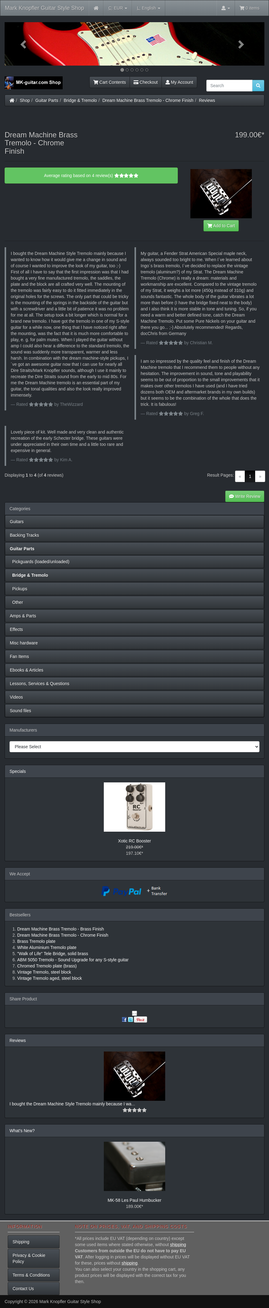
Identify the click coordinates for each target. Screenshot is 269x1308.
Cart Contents (109, 82)
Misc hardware (24, 642)
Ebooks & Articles (26, 670)
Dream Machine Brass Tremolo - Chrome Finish (147, 100)
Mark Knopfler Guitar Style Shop (44, 8)
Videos (16, 697)
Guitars (17, 521)
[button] (24, 44)
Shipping (21, 1241)
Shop (25, 100)
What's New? (22, 1130)
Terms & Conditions (31, 1275)
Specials (18, 771)
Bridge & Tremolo (80, 100)
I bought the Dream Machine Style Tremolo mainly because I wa (70, 1103)
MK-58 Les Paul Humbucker (134, 1200)
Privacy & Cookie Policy (29, 1258)
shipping (178, 1244)
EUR (117, 8)
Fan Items (19, 656)
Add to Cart (221, 225)
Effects (16, 629)
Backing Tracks (24, 535)
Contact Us (23, 1288)
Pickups (18, 588)
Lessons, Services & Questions (39, 683)
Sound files (20, 710)
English (148, 8)
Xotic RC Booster (134, 840)
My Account (179, 82)
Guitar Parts (46, 100)
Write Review (244, 496)
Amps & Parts (23, 615)
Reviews (207, 100)
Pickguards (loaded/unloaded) (39, 561)
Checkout (146, 82)
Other (16, 602)
